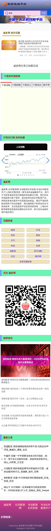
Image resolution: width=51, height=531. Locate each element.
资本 (13, 235)
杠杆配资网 (20, 506)
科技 (13, 246)
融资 (13, 230)
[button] (3, 160)
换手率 (46, 85)
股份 (38, 235)
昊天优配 (38, 251)
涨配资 (13, 251)
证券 (38, 246)
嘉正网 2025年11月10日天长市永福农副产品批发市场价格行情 (33, 42)
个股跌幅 (16, 85)
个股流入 (26, 85)
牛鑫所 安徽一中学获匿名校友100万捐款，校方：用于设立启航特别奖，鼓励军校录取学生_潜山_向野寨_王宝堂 (26, 459)
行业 (38, 230)
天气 (13, 240)
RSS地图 (29, 525)
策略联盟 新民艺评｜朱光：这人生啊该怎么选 (22, 398)
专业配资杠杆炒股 (33, 506)
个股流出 (37, 85)
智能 (38, 240)
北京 (13, 256)
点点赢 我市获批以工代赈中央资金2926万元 (21, 425)
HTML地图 (37, 525)
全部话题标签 (25, 261)
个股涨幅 (6, 85)
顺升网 (38, 256)
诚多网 (7, 504)
